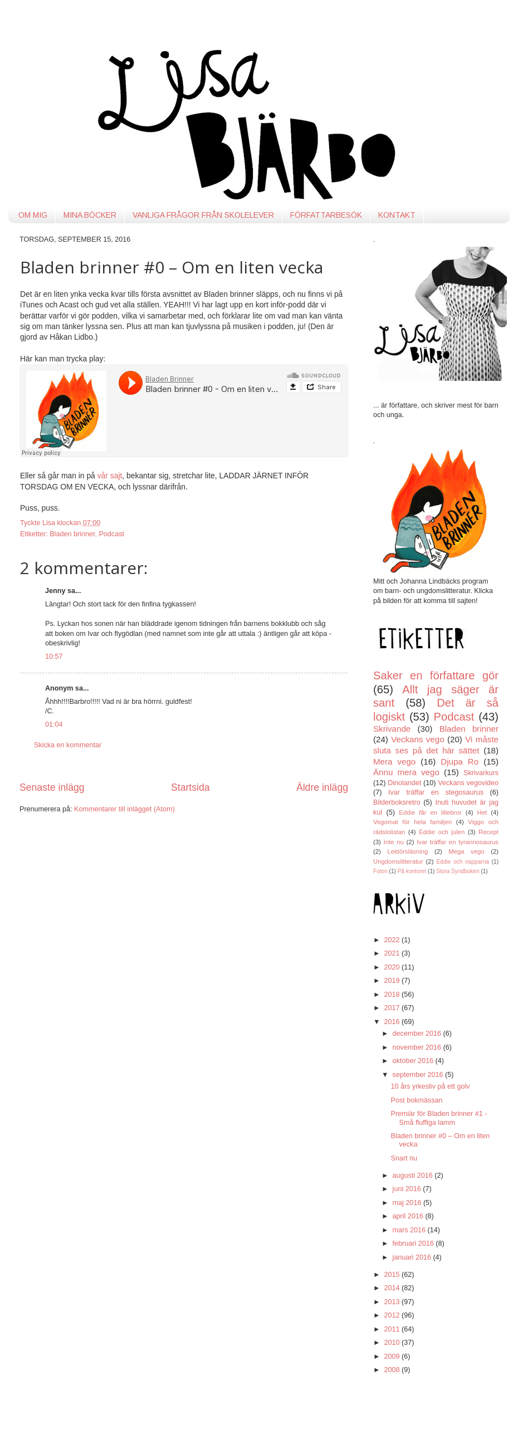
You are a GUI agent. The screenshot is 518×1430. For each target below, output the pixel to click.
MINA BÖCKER (89, 214)
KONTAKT (397, 214)
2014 (393, 1288)
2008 (393, 1370)
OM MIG (32, 214)
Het (482, 812)
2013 (393, 1302)
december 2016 (418, 1033)
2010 (393, 1342)
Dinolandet (404, 783)
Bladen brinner (72, 534)
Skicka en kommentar (67, 745)
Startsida (190, 787)
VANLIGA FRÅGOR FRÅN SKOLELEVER (203, 214)
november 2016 (418, 1047)
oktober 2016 (414, 1061)
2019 (393, 981)
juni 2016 (408, 1189)
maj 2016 (408, 1203)
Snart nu (403, 1158)
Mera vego (394, 761)
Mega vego (466, 851)
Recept (488, 832)
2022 (393, 940)
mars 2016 (410, 1230)
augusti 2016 (414, 1175)
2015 (393, 1275)
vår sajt (110, 475)
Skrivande (392, 728)
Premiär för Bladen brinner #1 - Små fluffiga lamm (438, 1118)
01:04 (54, 724)
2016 (393, 1022)
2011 (393, 1329)
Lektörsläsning (407, 851)
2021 (393, 953)
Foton (380, 871)
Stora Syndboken (457, 871)
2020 (393, 967)
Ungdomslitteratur (398, 861)
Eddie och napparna (463, 862)
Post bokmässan (416, 1100)
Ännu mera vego (406, 772)
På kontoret (412, 871)
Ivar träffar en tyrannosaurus (458, 842)
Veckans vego (417, 739)
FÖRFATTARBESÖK (326, 214)
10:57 (54, 656)
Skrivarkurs (481, 773)
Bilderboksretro (397, 802)
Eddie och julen (442, 832)
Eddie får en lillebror (430, 812)
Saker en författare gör (436, 675)
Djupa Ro (459, 761)
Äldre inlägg (322, 787)
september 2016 (419, 1075)
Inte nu (394, 842)
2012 (393, 1315)
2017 (393, 1008)
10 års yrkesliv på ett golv (430, 1086)
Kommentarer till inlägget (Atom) (124, 809)
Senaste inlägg (52, 787)
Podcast (111, 534)
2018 (393, 994)
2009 (393, 1356)
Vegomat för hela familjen (412, 822)
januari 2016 (413, 1257)
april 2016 (409, 1216)
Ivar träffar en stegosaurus (435, 792)
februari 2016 (414, 1243)
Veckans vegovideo (468, 783)
